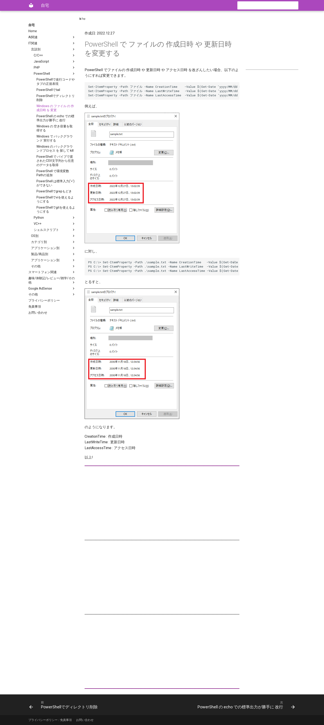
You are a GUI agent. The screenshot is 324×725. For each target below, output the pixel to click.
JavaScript (55, 61)
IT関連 (52, 43)
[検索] (272, 5)
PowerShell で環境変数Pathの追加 (52, 173)
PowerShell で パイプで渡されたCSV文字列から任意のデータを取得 (55, 161)
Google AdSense (52, 288)
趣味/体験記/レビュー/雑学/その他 (52, 280)
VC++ (55, 224)
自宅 (31, 25)
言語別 (53, 49)
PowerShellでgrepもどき (54, 191)
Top (82, 19)
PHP (55, 67)
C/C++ (55, 55)
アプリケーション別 (53, 248)
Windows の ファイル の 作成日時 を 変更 (55, 108)
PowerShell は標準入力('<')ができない (55, 183)
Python (55, 218)
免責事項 (34, 306)
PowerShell (55, 74)
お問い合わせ (37, 312)
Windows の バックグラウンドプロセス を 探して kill (55, 148)
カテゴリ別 (53, 242)
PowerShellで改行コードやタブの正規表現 (55, 81)
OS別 (53, 236)
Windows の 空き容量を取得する (54, 128)
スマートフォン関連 (52, 272)
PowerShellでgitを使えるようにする (55, 209)
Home (32, 31)
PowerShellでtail (48, 90)
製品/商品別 (53, 254)
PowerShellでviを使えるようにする (55, 199)
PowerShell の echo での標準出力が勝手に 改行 (55, 118)
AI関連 (52, 37)
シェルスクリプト (55, 230)
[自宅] (31, 5)
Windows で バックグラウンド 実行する (54, 138)
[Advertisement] (272, 45)
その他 (53, 266)
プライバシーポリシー (44, 300)
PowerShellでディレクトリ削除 (55, 98)
